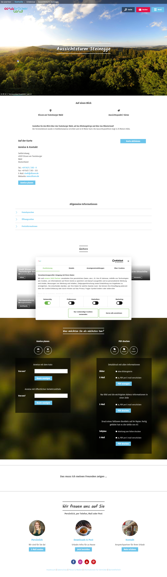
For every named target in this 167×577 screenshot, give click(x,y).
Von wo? (22, 371)
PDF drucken (123, 410)
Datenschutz (62, 570)
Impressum (50, 570)
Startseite (19, 2)
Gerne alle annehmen (114, 313)
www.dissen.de (33, 176)
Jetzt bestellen (83, 549)
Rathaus (22, 277)
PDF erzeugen (124, 383)
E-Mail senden (37, 549)
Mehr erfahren (130, 549)
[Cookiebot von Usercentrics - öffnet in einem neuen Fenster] (113, 261)
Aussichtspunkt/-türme (25, 306)
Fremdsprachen (28, 212)
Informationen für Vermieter (95, 570)
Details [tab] (71, 268)
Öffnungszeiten (28, 219)
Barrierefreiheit (115, 570)
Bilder (102, 371)
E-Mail (102, 377)
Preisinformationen (29, 226)
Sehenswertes (137, 277)
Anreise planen (26, 182)
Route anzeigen (43, 378)
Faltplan (102, 431)
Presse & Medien (75, 570)
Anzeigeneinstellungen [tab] (95, 268)
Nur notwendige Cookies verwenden (83, 313)
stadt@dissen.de (31, 173)
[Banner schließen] (128, 261)
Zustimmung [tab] (47, 268)
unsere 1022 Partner (52, 278)
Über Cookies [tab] (119, 268)
